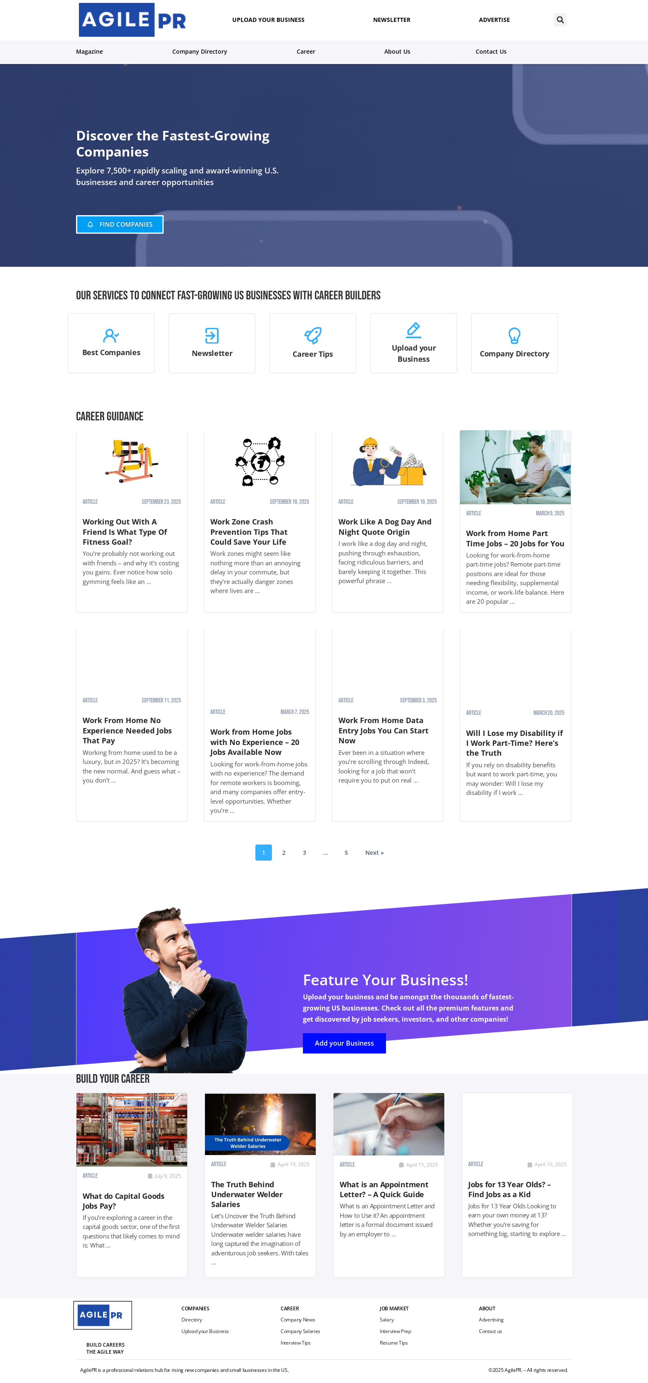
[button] (560, 19)
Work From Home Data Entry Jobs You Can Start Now (383, 730)
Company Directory (201, 51)
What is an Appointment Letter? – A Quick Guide (384, 1190)
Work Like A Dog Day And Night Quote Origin (384, 526)
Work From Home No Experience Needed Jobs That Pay (127, 730)
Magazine (91, 51)
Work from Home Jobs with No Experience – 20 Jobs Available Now (254, 742)
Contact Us (491, 51)
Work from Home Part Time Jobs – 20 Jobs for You (515, 538)
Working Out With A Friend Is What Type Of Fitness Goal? (125, 532)
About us (397, 51)
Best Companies (111, 352)
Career (308, 51)
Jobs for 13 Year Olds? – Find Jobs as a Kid (509, 1189)
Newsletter (212, 353)
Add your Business (344, 1042)
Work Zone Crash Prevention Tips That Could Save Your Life (249, 532)
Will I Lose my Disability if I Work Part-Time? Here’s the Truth (514, 743)
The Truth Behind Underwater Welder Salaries (247, 1194)
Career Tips (313, 354)
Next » (374, 852)
